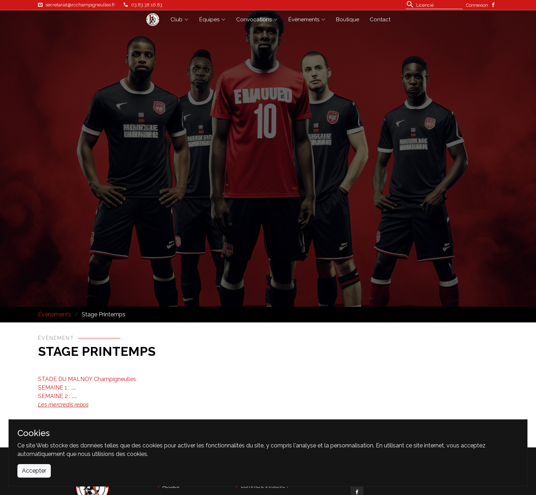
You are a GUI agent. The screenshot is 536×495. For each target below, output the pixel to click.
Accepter (34, 470)
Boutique (347, 19)
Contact (380, 19)
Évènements (54, 314)
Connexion (477, 5)
